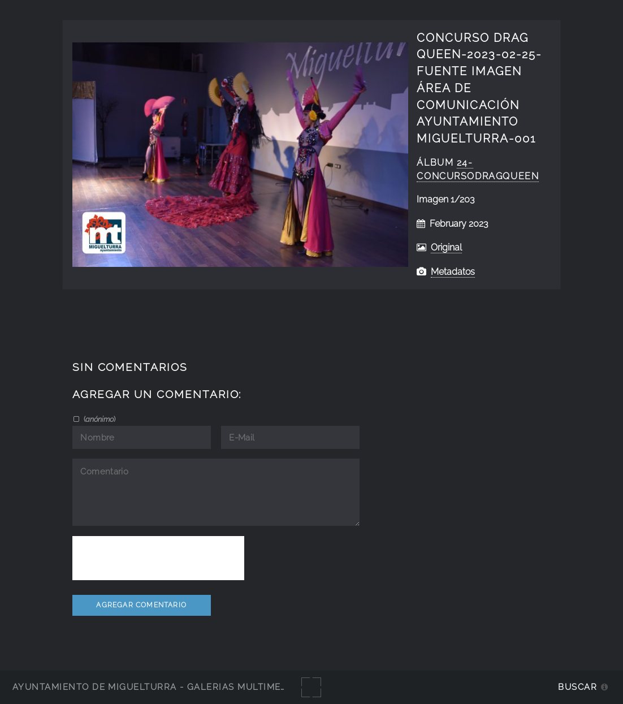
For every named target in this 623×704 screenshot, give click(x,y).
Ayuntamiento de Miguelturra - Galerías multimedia (154, 687)
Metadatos (453, 271)
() (98, 419)
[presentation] (158, 558)
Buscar (577, 687)
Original (446, 247)
